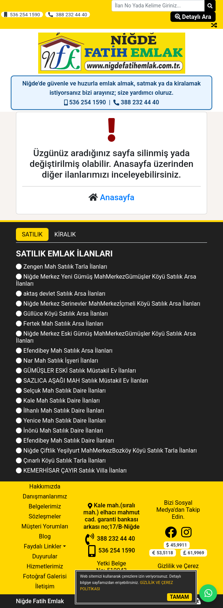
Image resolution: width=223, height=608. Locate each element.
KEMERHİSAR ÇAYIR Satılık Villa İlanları (71, 470)
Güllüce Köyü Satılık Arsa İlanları (62, 313)
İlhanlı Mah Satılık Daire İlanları (60, 410)
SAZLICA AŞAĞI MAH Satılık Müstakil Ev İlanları (82, 380)
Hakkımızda (44, 486)
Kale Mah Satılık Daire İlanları (58, 400)
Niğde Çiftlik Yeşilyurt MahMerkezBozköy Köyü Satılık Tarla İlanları (106, 450)
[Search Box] (158, 5)
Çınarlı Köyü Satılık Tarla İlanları (61, 460)
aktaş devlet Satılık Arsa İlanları (61, 293)
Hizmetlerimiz (45, 566)
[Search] (210, 5)
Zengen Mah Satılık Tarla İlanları (61, 266)
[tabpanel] (111, 362)
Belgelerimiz (45, 506)
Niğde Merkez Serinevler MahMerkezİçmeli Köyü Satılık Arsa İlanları (108, 303)
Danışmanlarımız (45, 496)
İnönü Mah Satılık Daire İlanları (59, 430)
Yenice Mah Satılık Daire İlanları (61, 420)
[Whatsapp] (208, 593)
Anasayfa (117, 197)
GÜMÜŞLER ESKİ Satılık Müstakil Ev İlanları (76, 370)
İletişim (44, 586)
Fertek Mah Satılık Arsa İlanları (59, 323)
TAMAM (179, 597)
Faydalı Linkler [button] (42, 546)
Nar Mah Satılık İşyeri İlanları (57, 360)
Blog (45, 536)
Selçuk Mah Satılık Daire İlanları (61, 390)
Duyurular (44, 556)
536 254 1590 (22, 14)
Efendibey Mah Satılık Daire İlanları (65, 440)
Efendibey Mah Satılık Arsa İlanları (64, 350)
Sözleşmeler (45, 516)
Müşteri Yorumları (45, 526)
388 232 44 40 (67, 14)
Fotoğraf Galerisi (45, 576)
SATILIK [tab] (32, 234)
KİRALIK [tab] (65, 234)
